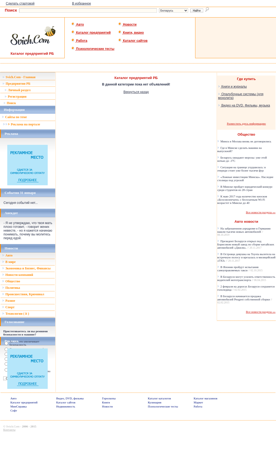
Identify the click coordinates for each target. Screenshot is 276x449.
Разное (8, 301)
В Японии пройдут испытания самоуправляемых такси (240, 268)
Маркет (198, 402)
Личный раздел (17, 90)
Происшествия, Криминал (23, 294)
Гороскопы (109, 398)
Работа (79, 41)
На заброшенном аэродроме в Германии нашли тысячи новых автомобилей (244, 231)
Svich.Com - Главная (19, 77)
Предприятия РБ (16, 83)
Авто (77, 24)
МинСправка (19, 406)
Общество (11, 281)
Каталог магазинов (206, 398)
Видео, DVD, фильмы (70, 398)
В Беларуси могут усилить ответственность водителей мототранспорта (246, 278)
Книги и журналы (232, 86)
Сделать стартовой (20, 3)
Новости (127, 24)
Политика (11, 288)
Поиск (10, 103)
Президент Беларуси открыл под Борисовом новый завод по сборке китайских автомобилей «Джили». (245, 244)
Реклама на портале (21, 124)
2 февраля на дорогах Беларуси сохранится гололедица (246, 288)
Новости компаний (17, 275)
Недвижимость (65, 406)
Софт (14, 410)
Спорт (8, 307)
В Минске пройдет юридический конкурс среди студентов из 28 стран (245, 188)
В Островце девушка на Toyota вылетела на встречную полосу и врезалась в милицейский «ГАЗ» (246, 257)
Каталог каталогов (159, 398)
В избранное (81, 3)
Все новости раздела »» (260, 212)
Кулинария (154, 402)
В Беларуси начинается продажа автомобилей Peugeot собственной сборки (244, 299)
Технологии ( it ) (15, 314)
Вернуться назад (136, 92)
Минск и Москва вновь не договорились (244, 141)
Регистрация (15, 96)
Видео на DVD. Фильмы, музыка (244, 105)
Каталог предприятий (91, 33)
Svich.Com (12, 426)
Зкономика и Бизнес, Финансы (26, 268)
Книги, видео (131, 33)
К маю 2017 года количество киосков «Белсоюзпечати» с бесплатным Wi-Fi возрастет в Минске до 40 (242, 199)
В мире (9, 262)
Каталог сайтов (132, 41)
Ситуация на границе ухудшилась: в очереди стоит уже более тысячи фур (241, 169)
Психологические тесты (92, 49)
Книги (106, 402)
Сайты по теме (14, 117)
